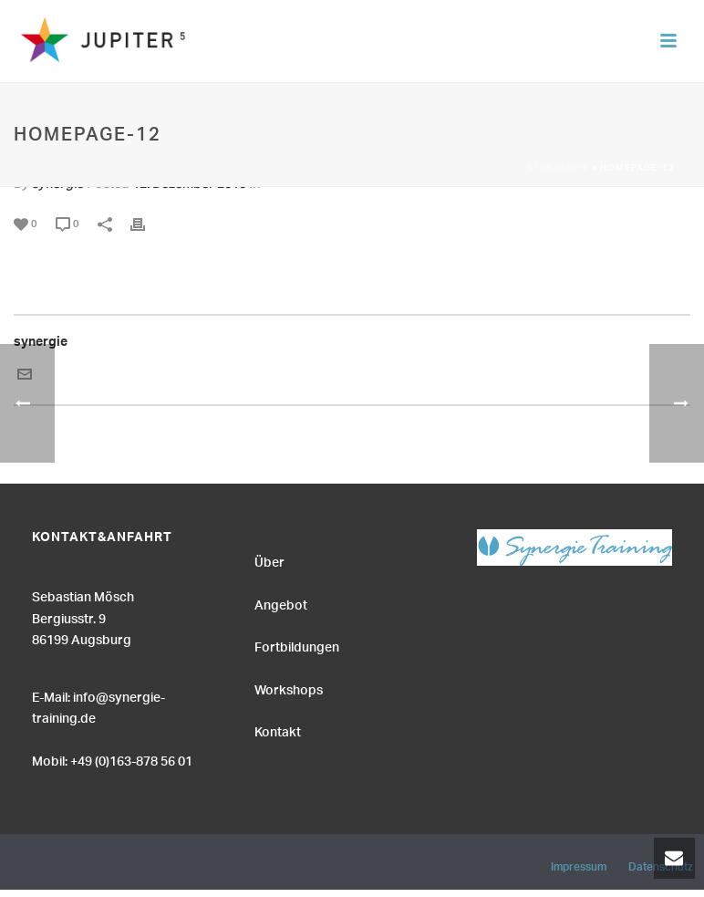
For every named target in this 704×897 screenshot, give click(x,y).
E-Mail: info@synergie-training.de (98, 706)
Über (269, 560)
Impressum (578, 864)
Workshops (288, 688)
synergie (40, 344)
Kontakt (277, 730)
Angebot (280, 603)
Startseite (558, 169)
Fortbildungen (296, 645)
